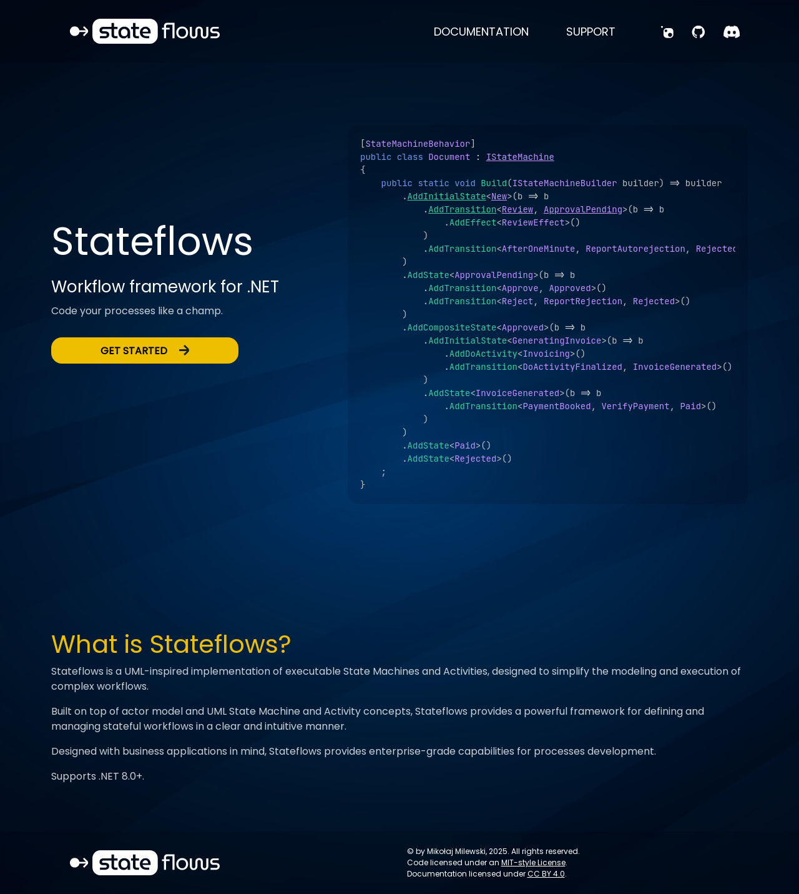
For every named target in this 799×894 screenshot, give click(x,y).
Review (517, 209)
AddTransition (462, 209)
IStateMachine (520, 156)
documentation (481, 31)
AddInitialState (447, 196)
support (590, 31)
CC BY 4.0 (546, 873)
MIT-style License (533, 862)
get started (144, 351)
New (499, 196)
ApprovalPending (583, 209)
